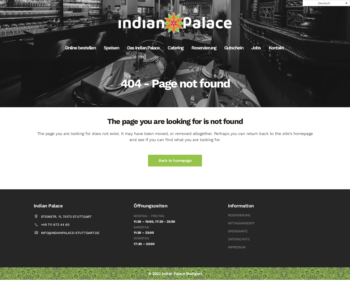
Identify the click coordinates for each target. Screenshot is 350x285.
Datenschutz (239, 239)
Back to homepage (175, 160)
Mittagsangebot (241, 223)
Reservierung (239, 215)
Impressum (236, 247)
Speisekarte (237, 231)
